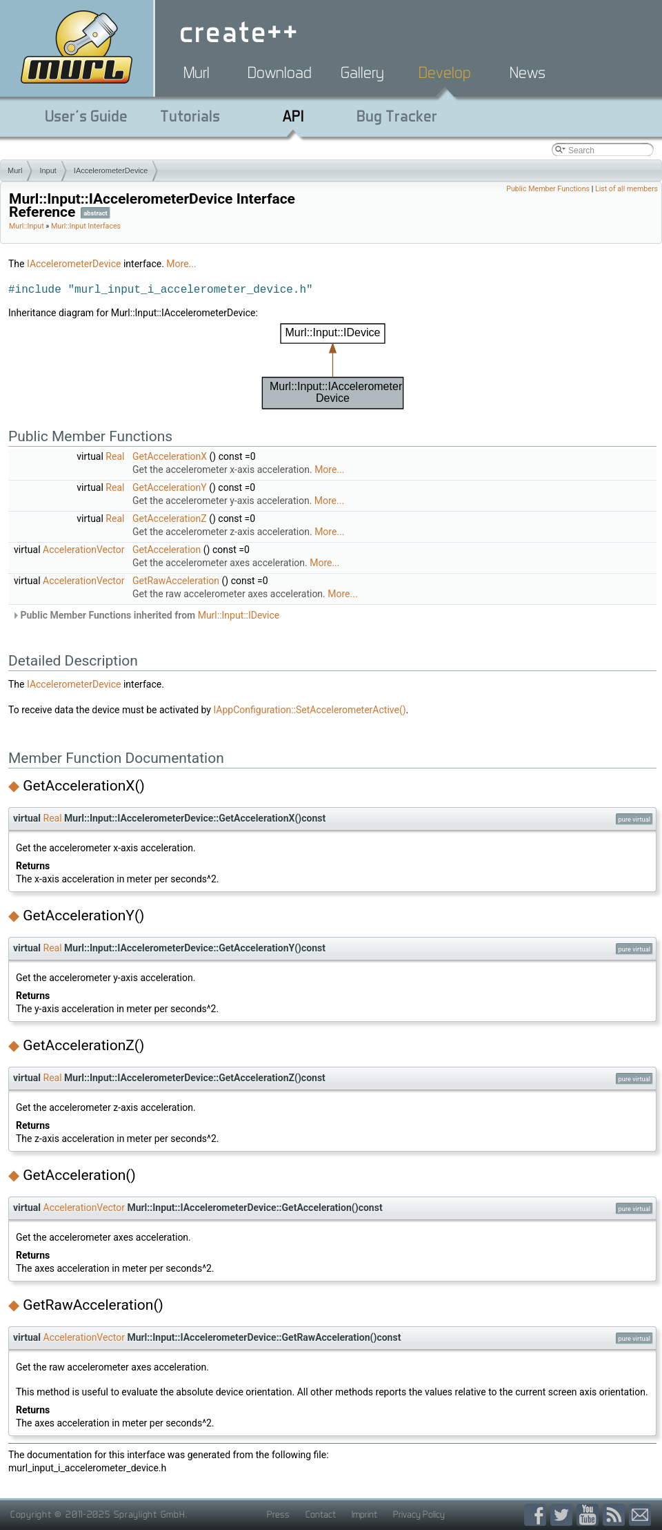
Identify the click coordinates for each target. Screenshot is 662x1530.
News (527, 72)
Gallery (362, 72)
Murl (196, 72)
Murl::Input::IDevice (239, 615)
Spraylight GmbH (149, 1514)
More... (181, 263)
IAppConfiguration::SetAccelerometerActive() (309, 709)
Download (280, 72)
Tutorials (190, 116)
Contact (320, 1514)
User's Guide (86, 116)
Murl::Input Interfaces (86, 226)
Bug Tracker (397, 116)
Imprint (364, 1514)
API (293, 116)
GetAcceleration (166, 549)
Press (278, 1514)
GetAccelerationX (169, 456)
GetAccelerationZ (169, 518)
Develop (445, 72)
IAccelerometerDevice (111, 170)
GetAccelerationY (169, 487)
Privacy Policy (419, 1514)
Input (47, 170)
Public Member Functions (548, 188)
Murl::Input (26, 226)
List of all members (626, 188)
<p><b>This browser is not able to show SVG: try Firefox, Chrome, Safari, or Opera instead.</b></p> (333, 366)
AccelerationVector (83, 549)
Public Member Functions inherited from (145, 615)
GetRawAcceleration (175, 580)
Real (115, 456)
